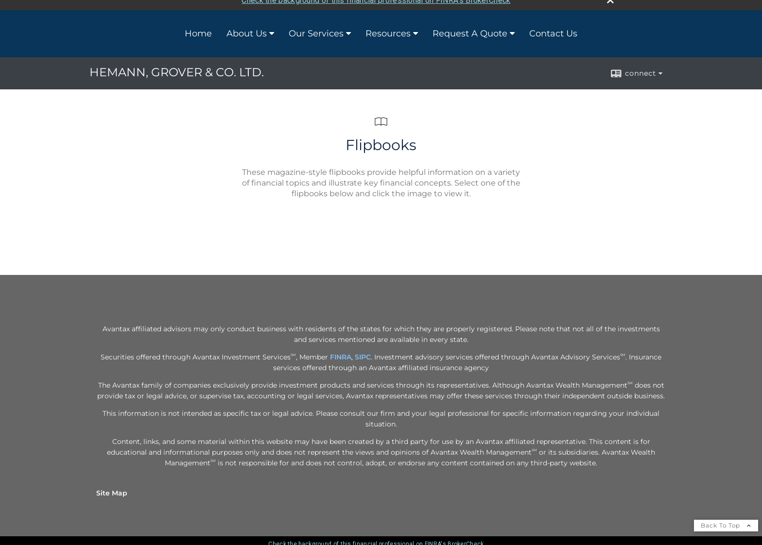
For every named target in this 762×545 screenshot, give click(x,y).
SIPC (363, 352)
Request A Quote (470, 29)
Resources (388, 29)
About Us (246, 29)
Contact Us (553, 29)
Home (198, 29)
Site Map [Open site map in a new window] (111, 488)
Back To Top (726, 521)
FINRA (340, 352)
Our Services (316, 29)
